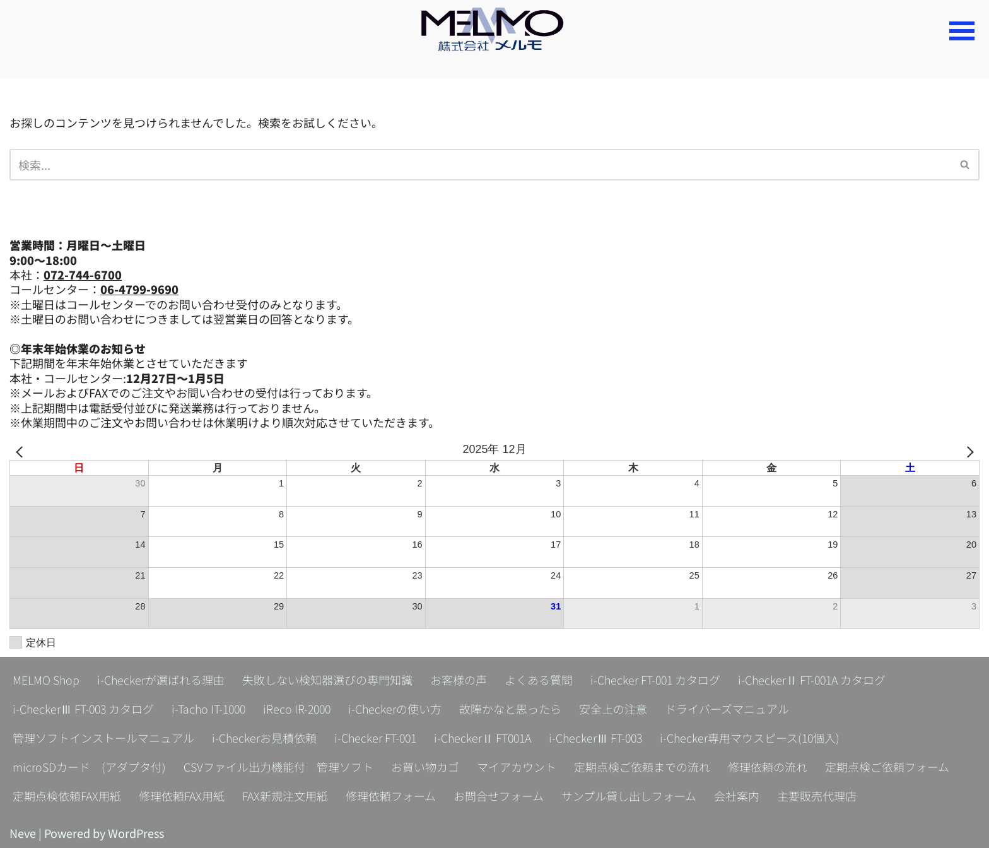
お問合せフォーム (499, 795)
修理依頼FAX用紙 (182, 795)
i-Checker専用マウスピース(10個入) (755, 737)
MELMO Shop (46, 679)
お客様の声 (458, 679)
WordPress (136, 833)
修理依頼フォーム (391, 795)
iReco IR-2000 (302, 708)
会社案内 (736, 795)
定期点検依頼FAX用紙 (67, 795)
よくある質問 (539, 679)
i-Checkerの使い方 (401, 708)
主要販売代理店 (817, 795)
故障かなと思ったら (517, 708)
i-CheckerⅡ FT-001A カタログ (814, 679)
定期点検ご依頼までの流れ (642, 766)
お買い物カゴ (425, 766)
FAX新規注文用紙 (285, 795)
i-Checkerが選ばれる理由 (161, 679)
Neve (22, 833)
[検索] (480, 164)
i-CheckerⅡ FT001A (485, 737)
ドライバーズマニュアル (734, 708)
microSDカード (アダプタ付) (89, 766)
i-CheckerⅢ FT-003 (600, 737)
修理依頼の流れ (767, 766)
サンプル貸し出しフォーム (628, 795)
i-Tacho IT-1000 (211, 708)
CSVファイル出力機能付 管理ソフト (278, 766)
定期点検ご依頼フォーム (887, 766)
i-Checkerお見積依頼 (264, 737)
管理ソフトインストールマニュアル (103, 737)
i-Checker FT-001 (376, 737)
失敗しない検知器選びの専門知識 (327, 679)
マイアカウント (516, 766)
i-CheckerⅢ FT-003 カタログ (84, 708)
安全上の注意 (620, 708)
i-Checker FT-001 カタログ (656, 679)
